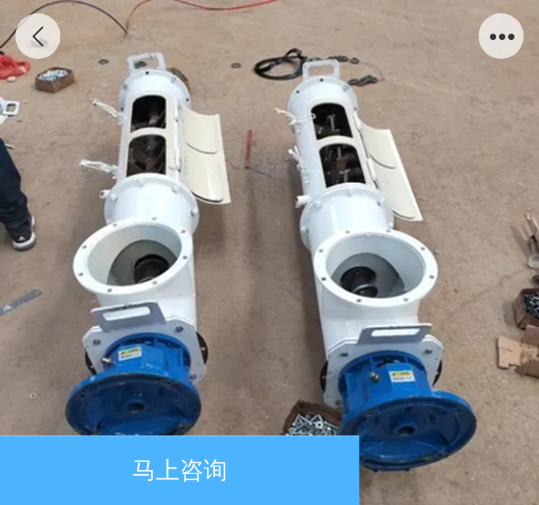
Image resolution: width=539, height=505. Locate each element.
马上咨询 (179, 470)
